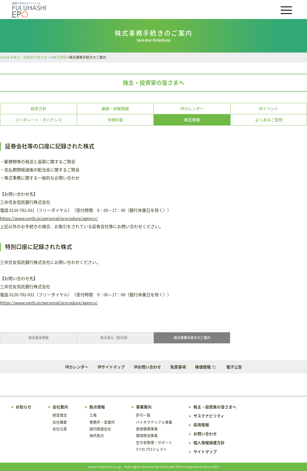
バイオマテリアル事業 (154, 422)
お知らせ (23, 407)
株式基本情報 (38, 337)
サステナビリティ (208, 415)
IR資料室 (115, 119)
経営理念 (59, 415)
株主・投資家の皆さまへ (153, 83)
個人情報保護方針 (209, 442)
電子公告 (234, 367)
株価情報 (205, 367)
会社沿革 (59, 428)
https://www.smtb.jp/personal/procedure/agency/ (49, 218)
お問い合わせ (205, 433)
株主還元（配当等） (115, 337)
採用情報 (201, 424)
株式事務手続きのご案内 (192, 337)
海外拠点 (96, 435)
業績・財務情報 (115, 108)
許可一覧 (143, 415)
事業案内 (144, 407)
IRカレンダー (192, 108)
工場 (93, 415)
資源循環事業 (147, 428)
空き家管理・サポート (154, 442)
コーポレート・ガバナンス (38, 119)
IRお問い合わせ (147, 367)
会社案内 (60, 407)
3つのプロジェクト (151, 449)
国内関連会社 (100, 428)
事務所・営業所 (102, 422)
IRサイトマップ (111, 367)
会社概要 (59, 422)
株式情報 (192, 119)
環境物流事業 (147, 435)
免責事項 (178, 367)
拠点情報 (97, 407)
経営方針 (38, 108)
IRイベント (268, 108)
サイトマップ (205, 451)
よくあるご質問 (268, 119)
